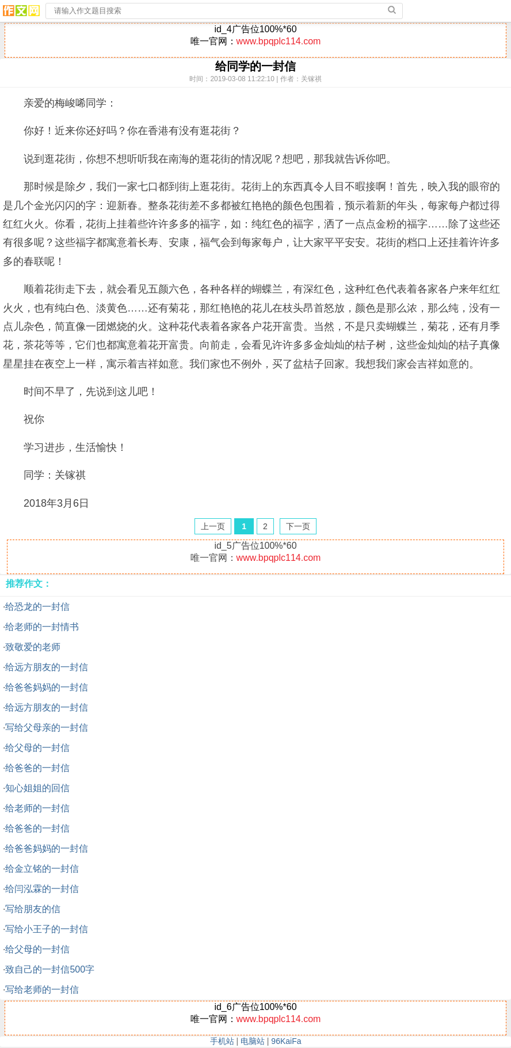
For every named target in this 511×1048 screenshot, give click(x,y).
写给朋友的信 (32, 909)
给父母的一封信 (37, 748)
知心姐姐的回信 (37, 788)
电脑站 (253, 1041)
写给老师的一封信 (42, 989)
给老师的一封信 (37, 808)
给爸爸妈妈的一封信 (46, 687)
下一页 (298, 526)
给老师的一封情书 (42, 627)
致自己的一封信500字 (49, 969)
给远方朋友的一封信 (46, 667)
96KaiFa (286, 1041)
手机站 (222, 1041)
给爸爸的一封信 (37, 768)
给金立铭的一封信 (42, 869)
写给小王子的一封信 (46, 929)
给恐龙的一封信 (37, 607)
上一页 (213, 526)
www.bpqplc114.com (279, 41)
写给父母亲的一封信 (46, 727)
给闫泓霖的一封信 (42, 889)
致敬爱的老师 (32, 647)
